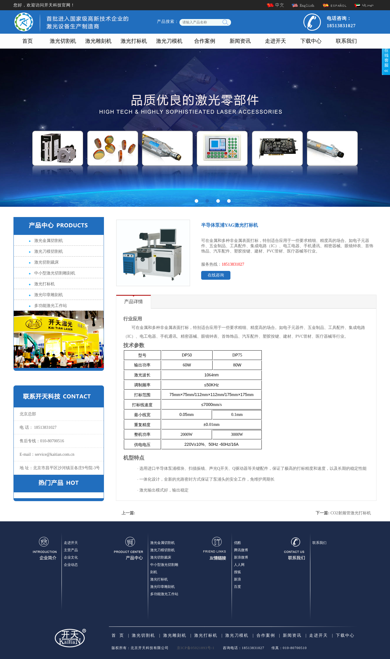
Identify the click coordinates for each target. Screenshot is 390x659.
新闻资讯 (240, 41)
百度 (237, 587)
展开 (386, 57)
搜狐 (237, 572)
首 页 (118, 635)
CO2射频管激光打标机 (351, 513)
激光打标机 (134, 41)
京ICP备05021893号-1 (196, 648)
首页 (27, 41)
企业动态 (71, 565)
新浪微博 (241, 557)
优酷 (237, 543)
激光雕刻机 (98, 41)
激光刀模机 (169, 41)
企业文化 (71, 557)
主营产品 (71, 550)
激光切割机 (63, 41)
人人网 (239, 565)
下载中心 (310, 41)
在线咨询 (216, 275)
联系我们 (346, 41)
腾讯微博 (241, 550)
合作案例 (204, 41)
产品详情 (133, 301)
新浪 (237, 579)
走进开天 (275, 41)
